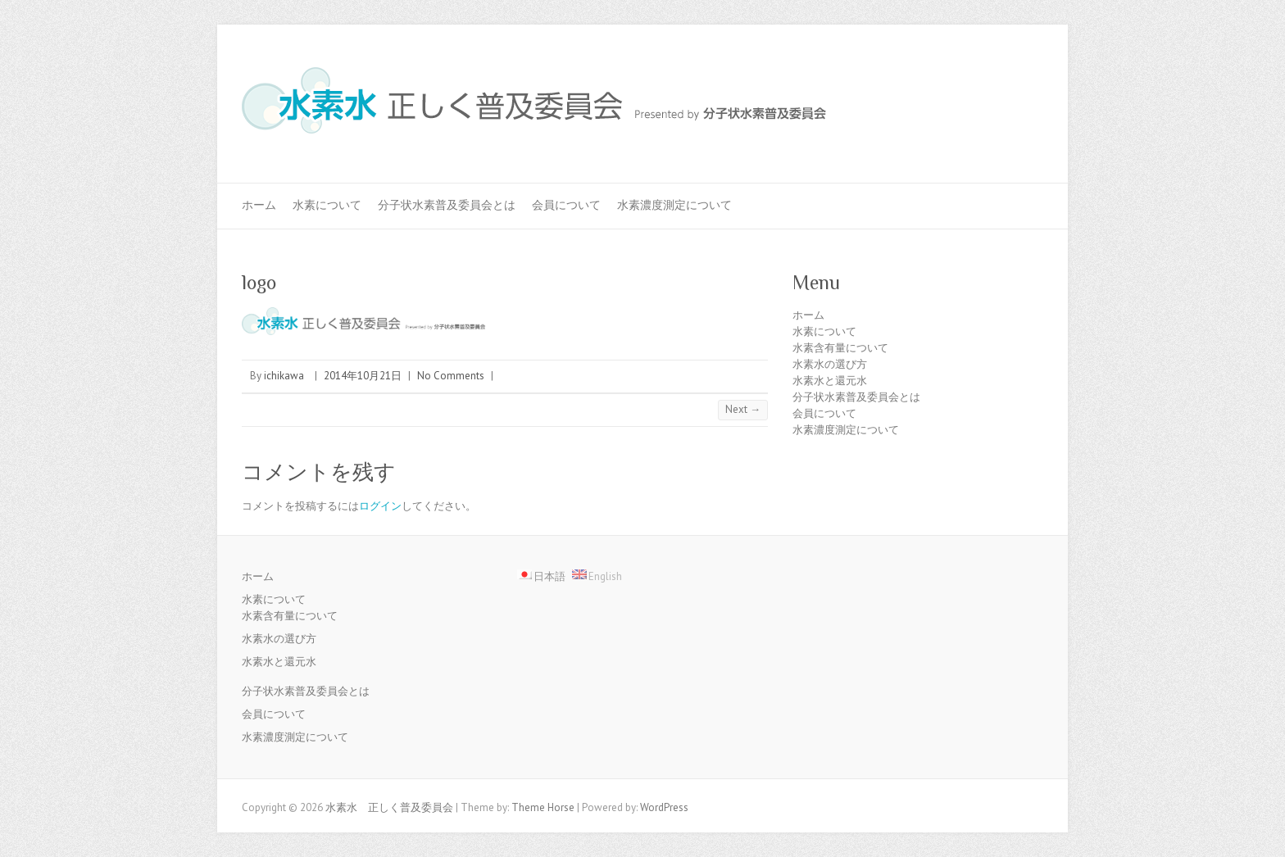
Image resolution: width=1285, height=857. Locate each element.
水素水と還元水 (829, 381)
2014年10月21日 (363, 376)
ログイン (380, 506)
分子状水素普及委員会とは (446, 204)
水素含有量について (840, 348)
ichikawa (284, 376)
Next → (743, 409)
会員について (566, 204)
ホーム (259, 204)
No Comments (450, 376)
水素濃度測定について (674, 204)
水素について (327, 204)
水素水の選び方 (829, 364)
